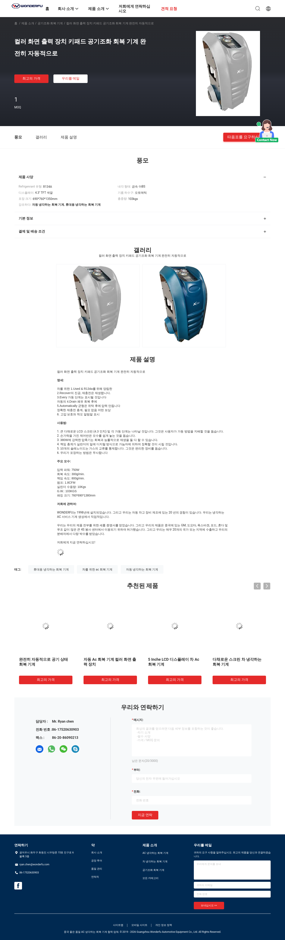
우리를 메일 (71, 78)
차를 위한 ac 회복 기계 (97, 569)
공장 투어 (96, 860)
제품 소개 (27, 23)
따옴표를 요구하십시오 (247, 137)
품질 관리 (96, 868)
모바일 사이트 (139, 925)
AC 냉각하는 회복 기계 (155, 852)
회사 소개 (96, 852)
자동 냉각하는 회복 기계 (142, 569)
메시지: (138, 720)
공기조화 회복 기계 (50, 23)
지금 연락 (145, 815)
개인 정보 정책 (163, 925)
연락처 (95, 876)
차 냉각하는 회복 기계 (154, 861)
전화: (137, 791)
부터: (137, 769)
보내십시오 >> (209, 905)
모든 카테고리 (150, 878)
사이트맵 (118, 925)
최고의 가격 (31, 78)
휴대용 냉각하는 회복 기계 (51, 569)
